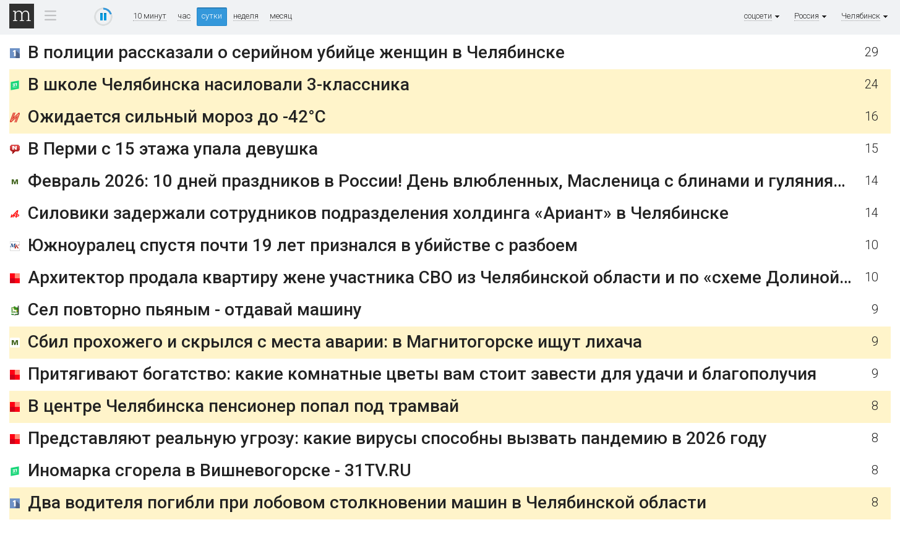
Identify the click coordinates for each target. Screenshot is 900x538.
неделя (246, 16)
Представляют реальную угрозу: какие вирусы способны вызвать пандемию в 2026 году (397, 438)
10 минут (149, 16)
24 (871, 84)
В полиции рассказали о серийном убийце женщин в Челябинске (296, 52)
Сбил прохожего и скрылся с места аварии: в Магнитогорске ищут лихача (335, 341)
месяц (281, 16)
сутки (212, 15)
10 (871, 245)
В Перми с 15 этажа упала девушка (173, 149)
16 (871, 116)
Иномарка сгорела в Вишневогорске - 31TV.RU (219, 470)
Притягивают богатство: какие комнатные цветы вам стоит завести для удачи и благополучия (422, 374)
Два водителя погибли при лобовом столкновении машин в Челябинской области (367, 502)
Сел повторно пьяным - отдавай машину (195, 309)
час (184, 16)
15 (871, 149)
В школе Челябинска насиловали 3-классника (218, 84)
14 (871, 181)
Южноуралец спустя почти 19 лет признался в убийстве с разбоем (303, 245)
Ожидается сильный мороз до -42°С (177, 116)
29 (871, 52)
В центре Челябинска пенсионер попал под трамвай (243, 406)
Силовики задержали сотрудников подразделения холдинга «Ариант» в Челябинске (378, 213)
